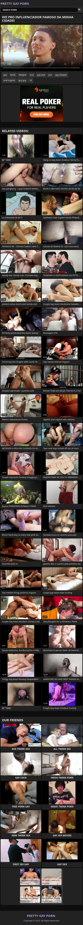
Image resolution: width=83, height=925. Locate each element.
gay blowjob (61, 74)
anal (32, 74)
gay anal (41, 74)
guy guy (22, 80)
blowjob (22, 74)
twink (12, 74)
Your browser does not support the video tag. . (41, 48)
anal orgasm (9, 80)
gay (5, 74)
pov (50, 74)
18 (30, 80)
